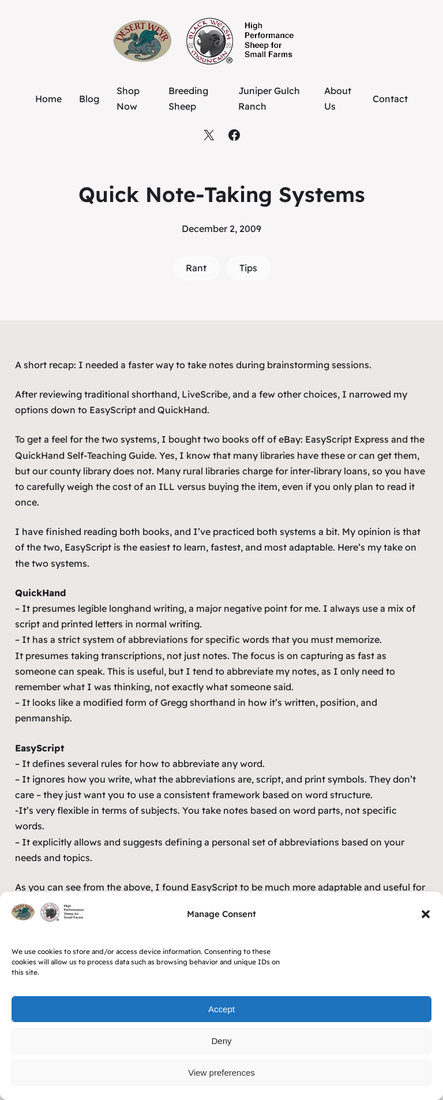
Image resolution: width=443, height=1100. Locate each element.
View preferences (221, 1072)
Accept (221, 1009)
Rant (196, 268)
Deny (221, 1041)
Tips (248, 268)
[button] (425, 914)
